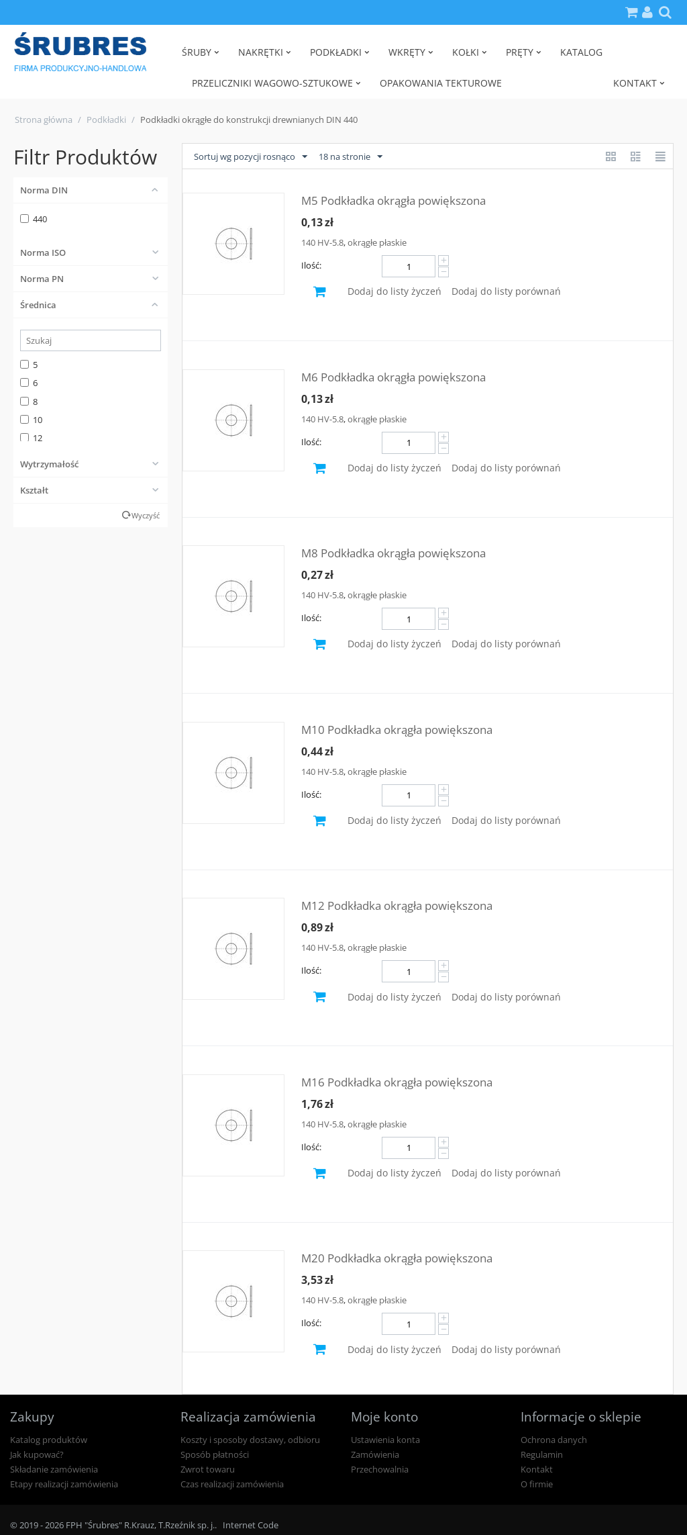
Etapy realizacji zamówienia (64, 1484)
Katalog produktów (48, 1440)
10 (31, 420)
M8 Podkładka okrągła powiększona (393, 553)
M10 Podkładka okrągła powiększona (396, 729)
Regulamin (542, 1454)
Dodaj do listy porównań (506, 291)
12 (31, 438)
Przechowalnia (380, 1469)
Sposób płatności (214, 1454)
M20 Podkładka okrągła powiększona (396, 1258)
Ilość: (311, 265)
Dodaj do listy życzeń (394, 291)
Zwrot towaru (207, 1469)
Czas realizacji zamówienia (232, 1484)
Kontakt (537, 1469)
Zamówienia (375, 1454)
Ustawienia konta (385, 1440)
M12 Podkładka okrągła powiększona (396, 905)
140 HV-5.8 (322, 242)
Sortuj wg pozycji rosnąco (250, 157)
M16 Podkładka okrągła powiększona (396, 1082)
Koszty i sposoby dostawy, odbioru (250, 1440)
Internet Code (250, 1525)
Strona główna (43, 119)
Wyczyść (145, 515)
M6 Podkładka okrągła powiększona (393, 377)
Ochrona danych (554, 1440)
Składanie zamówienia (54, 1469)
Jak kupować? (37, 1454)
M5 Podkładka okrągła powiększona (393, 200)
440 (33, 219)
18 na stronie (350, 157)
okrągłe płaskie (377, 242)
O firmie (537, 1484)
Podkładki (106, 119)
